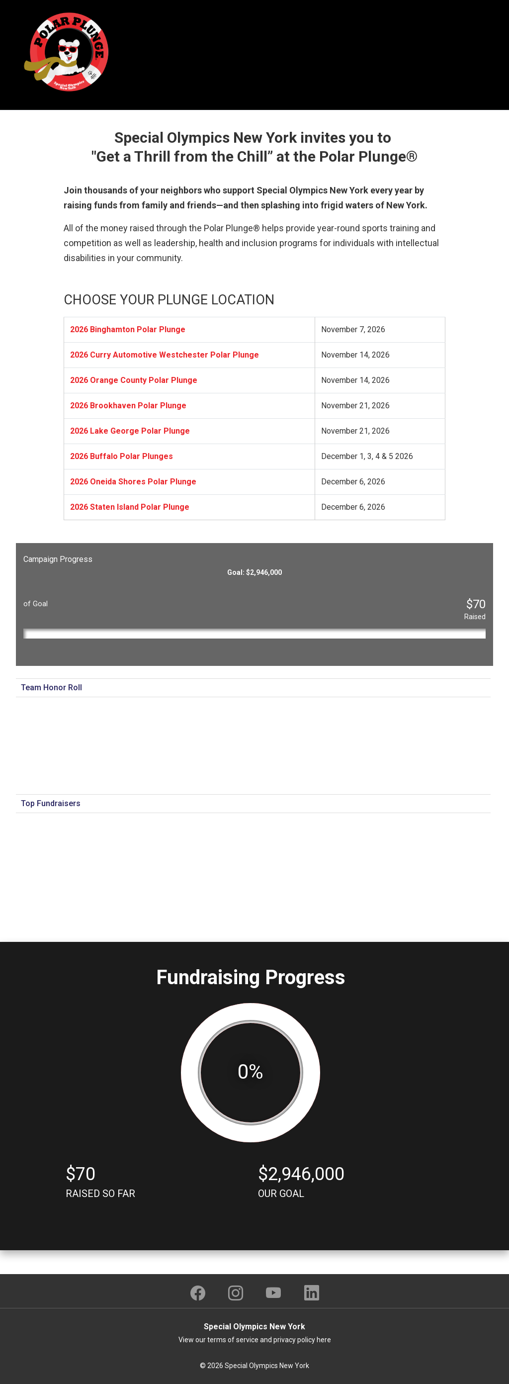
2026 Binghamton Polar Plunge (127, 329)
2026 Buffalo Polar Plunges (121, 456)
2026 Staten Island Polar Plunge (129, 507)
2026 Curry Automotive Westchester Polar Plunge (164, 355)
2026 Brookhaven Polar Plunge (128, 405)
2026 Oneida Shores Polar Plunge (133, 481)
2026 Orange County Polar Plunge (133, 380)
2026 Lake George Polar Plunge (130, 431)
